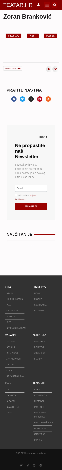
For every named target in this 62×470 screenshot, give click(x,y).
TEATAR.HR (18, 5)
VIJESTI (9, 286)
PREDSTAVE (39, 286)
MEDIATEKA (39, 334)
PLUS (8, 382)
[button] (47, 5)
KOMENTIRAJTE (13, 68)
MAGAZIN (10, 334)
